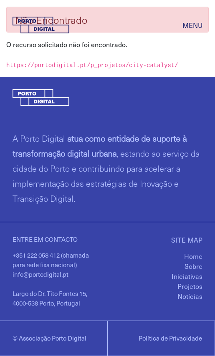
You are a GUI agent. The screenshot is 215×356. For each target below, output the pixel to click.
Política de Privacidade (170, 338)
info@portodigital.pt (40, 274)
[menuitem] (193, 256)
